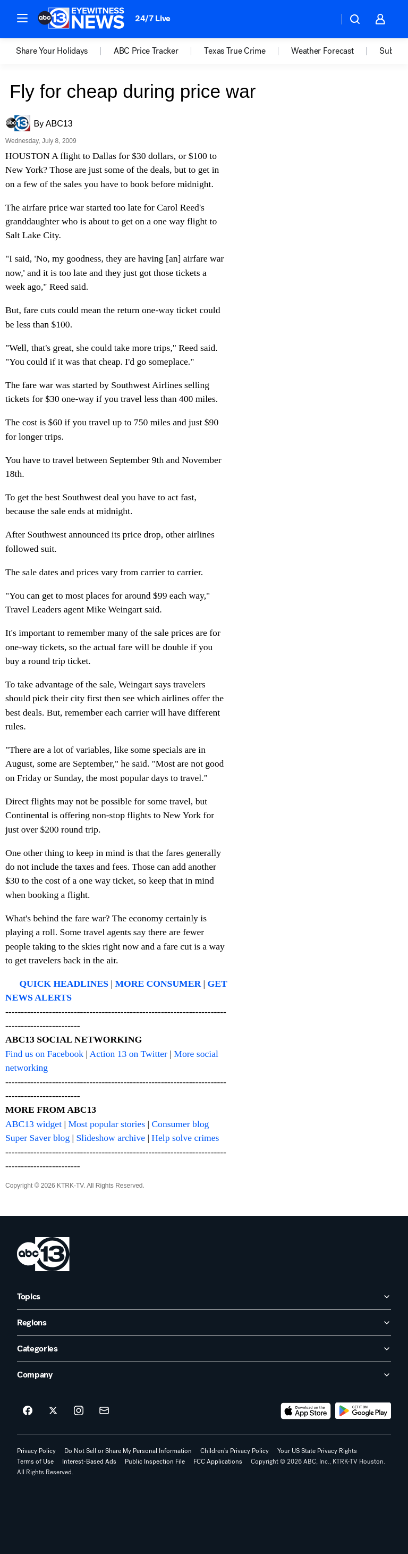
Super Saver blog (37, 1137)
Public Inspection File (155, 1461)
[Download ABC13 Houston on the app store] (306, 1410)
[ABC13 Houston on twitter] (53, 1411)
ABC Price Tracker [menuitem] (146, 51)
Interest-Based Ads (89, 1461)
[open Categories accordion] (204, 1349)
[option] (65, 51)
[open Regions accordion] (204, 1322)
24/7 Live (153, 18)
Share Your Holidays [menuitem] (52, 51)
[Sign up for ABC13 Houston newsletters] (104, 1411)
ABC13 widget (33, 1124)
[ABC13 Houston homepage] (81, 19)
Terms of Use (35, 1461)
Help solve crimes (185, 1137)
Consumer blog (180, 1124)
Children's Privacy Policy (234, 1451)
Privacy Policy (36, 1451)
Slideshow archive (110, 1137)
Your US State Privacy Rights (317, 1451)
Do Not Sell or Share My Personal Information (128, 1451)
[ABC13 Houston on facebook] (27, 1411)
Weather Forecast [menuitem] (322, 51)
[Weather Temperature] (322, 19)
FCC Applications (217, 1461)
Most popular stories (106, 1124)
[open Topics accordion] (204, 1296)
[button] (22, 18)
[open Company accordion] (204, 1375)
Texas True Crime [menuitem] (234, 51)
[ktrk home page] (43, 1254)
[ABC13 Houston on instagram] (78, 1411)
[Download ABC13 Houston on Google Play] (363, 1410)
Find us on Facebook (44, 1053)
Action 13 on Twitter (128, 1053)
